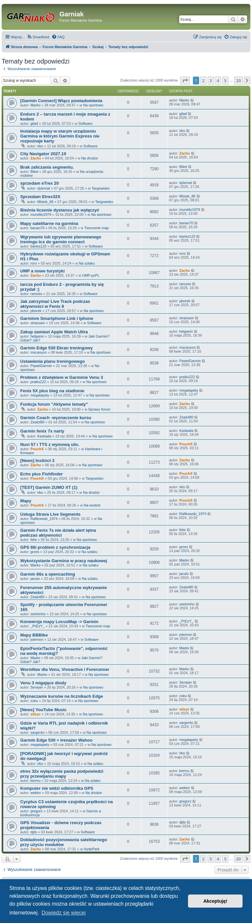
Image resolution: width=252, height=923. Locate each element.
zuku (34, 701)
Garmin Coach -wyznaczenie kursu (55, 417)
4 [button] (218, 80)
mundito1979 (40, 214)
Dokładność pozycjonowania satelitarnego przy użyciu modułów (63, 842)
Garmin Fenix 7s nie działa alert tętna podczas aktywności (58, 533)
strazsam (37, 323)
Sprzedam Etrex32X (40, 196)
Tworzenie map (96, 228)
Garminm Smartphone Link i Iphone (56, 318)
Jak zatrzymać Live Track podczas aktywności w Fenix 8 (55, 304)
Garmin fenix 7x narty (42, 431)
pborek (35, 311)
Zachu (35, 158)
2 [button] (203, 80)
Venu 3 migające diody (43, 682)
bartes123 (38, 246)
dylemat (43, 188)
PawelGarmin (41, 366)
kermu (35, 781)
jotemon (36, 639)
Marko (35, 105)
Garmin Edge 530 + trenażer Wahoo (56, 740)
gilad (34, 123)
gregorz (36, 811)
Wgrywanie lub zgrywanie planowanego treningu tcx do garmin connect (60, 239)
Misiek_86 (45, 202)
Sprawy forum (99, 409)
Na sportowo (93, 105)
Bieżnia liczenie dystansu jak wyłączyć (59, 210)
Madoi (35, 658)
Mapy (25, 500)
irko (40, 146)
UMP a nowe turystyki (42, 270)
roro (33, 263)
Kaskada (44, 436)
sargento (37, 732)
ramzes (36, 294)
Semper (36, 687)
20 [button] (238, 80)
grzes (34, 552)
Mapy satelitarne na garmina (49, 223)
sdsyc (35, 714)
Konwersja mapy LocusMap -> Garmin (59, 621)
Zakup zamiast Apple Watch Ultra (54, 331)
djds (33, 832)
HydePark (91, 849)
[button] (185, 80)
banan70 (37, 228)
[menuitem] (38, 37)
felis (33, 540)
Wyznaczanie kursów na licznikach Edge (61, 696)
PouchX (37, 449)
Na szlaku (87, 263)
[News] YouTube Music (43, 709)
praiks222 (38, 382)
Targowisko (101, 188)
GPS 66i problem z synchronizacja (55, 547)
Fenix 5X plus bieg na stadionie (52, 390)
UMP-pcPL (91, 275)
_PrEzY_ (37, 626)
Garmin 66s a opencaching (47, 574)
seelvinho (37, 614)
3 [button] (211, 80)
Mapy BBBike (34, 635)
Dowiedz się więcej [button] (63, 912)
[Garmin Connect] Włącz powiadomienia (61, 100)
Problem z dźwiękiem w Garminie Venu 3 (61, 377)
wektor (35, 793)
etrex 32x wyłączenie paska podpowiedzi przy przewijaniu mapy (61, 774)
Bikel (34, 172)
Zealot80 (37, 422)
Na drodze (89, 158)
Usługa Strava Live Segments (50, 514)
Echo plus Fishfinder (41, 473)
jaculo (35, 579)
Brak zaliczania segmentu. (47, 167)
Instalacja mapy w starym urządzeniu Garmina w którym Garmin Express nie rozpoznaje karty (60, 136)
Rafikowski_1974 (43, 519)
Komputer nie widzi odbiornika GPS (56, 788)
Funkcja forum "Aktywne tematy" (54, 404)
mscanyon (38, 352)
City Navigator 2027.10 (43, 153)
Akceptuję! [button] (215, 901)
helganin (37, 336)
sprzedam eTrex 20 (39, 183)
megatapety (39, 395)
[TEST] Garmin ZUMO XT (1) (48, 487)
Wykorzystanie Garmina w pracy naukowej (63, 560)
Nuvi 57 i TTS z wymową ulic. (50, 444)
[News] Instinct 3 (37, 460)
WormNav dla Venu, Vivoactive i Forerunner (64, 669)
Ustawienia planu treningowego (52, 361)
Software (85, 123)
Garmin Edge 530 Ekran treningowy (56, 347)
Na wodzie (92, 505)
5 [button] (225, 80)
